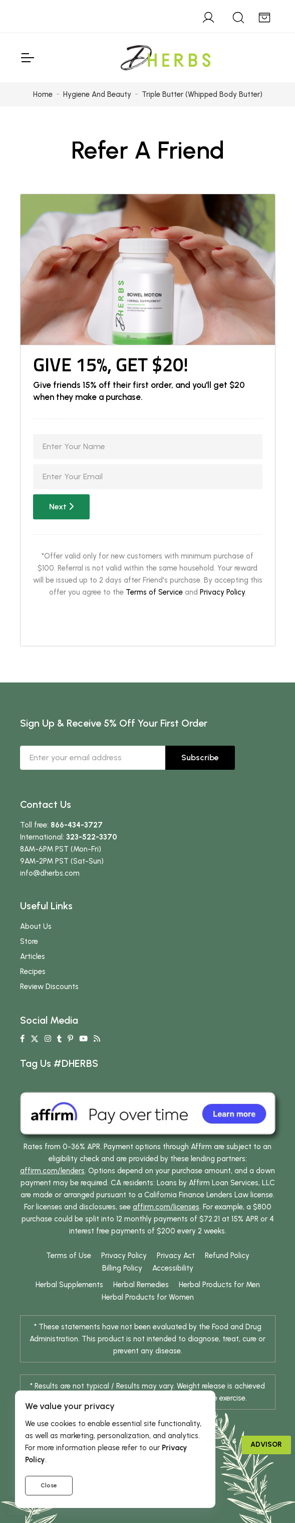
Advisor (266, 1444)
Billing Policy (122, 1268)
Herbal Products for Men (219, 1284)
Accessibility (172, 1268)
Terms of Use (68, 1255)
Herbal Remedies (141, 1284)
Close (49, 1485)
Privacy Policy (222, 592)
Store (29, 941)
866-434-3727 (77, 824)
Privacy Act (176, 1255)
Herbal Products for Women (148, 1297)
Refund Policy (227, 1255)
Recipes (33, 971)
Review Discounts (49, 986)
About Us (36, 926)
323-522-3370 (91, 837)
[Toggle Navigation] (27, 58)
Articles (32, 956)
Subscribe (200, 757)
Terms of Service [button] (154, 592)
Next (61, 506)
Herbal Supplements (69, 1284)
